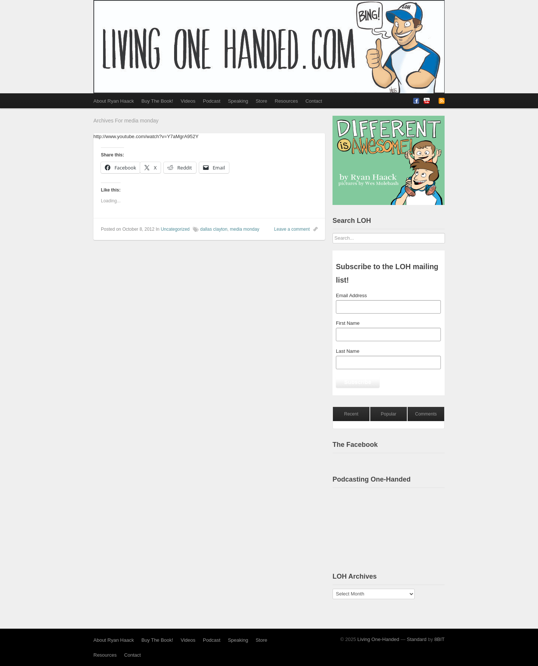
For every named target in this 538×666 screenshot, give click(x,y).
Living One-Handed (378, 639)
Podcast (211, 101)
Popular (388, 414)
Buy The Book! (157, 101)
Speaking (238, 101)
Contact (313, 101)
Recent (351, 414)
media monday (244, 229)
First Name (348, 323)
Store (261, 101)
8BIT (440, 639)
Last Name (347, 351)
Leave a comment (292, 229)
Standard (417, 639)
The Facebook (355, 444)
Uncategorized (175, 229)
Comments (426, 414)
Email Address (351, 295)
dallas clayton (214, 229)
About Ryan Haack (113, 101)
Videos (187, 101)
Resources (286, 101)
